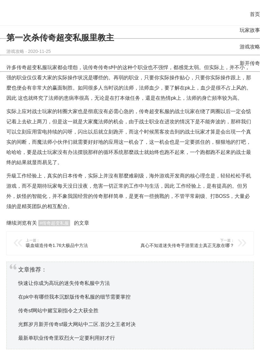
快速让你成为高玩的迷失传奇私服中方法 (64, 283)
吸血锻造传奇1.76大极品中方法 (75, 243)
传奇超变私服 (32, 67)
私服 (164, 111)
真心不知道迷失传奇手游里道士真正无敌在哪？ (185, 243)
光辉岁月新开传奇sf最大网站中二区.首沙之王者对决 (77, 324)
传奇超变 (149, 111)
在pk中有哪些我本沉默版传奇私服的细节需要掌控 (74, 297)
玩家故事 (250, 30)
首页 (255, 14)
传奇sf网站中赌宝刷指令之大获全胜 (58, 310)
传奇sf (105, 67)
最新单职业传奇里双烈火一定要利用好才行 (66, 338)
